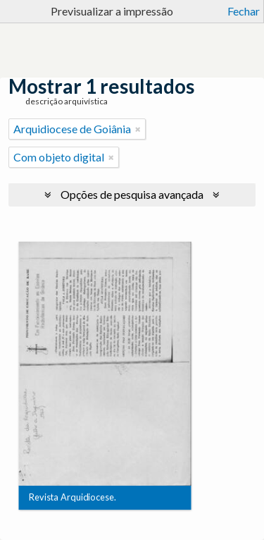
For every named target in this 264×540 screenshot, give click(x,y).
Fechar (243, 11)
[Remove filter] (138, 129)
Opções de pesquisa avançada (132, 194)
